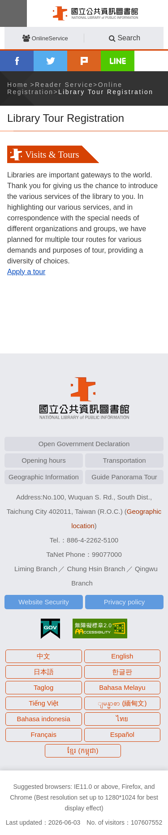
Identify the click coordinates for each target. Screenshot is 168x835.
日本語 (44, 672)
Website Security (43, 602)
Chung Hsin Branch (96, 568)
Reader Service (64, 84)
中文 (43, 656)
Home (17, 84)
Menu (13, 13)
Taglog (43, 687)
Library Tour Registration (105, 91)
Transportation (124, 460)
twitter (50, 61)
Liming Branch (35, 568)
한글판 (122, 672)
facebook (17, 61)
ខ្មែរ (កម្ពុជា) (82, 750)
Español (122, 734)
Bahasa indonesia (43, 719)
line (117, 61)
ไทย (122, 719)
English (122, 656)
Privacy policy (124, 602)
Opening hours (43, 460)
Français (43, 734)
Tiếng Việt (43, 703)
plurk (84, 61)
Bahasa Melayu (122, 687)
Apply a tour (26, 271)
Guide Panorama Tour (124, 477)
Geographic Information (44, 477)
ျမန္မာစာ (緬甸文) (122, 703)
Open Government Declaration (84, 444)
